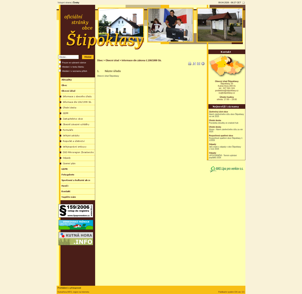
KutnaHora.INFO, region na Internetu (73, 292)
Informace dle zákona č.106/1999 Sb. (141, 60)
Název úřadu (113, 71)
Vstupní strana (64, 2)
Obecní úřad (112, 60)
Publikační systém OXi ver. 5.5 (231, 292)
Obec (100, 60)
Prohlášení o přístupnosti (69, 288)
